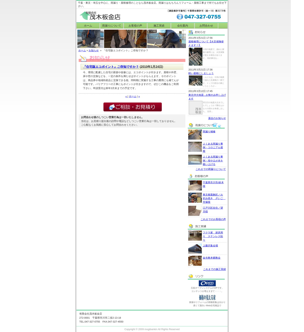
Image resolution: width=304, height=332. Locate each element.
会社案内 (182, 25)
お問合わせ (206, 25)
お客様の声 (135, 25)
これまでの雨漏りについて (211, 169)
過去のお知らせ (217, 118)
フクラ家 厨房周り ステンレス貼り (213, 236)
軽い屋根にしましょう (201, 73)
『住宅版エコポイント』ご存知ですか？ (111, 66)
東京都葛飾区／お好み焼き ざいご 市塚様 (214, 198)
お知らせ (94, 50)
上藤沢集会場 (210, 245)
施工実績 (159, 25)
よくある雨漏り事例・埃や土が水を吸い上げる (213, 160)
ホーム (88, 25)
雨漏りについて (111, 25)
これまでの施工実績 (214, 269)
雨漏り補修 (209, 131)
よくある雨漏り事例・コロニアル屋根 (213, 147)
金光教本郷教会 (211, 257)
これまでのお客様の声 (213, 219)
